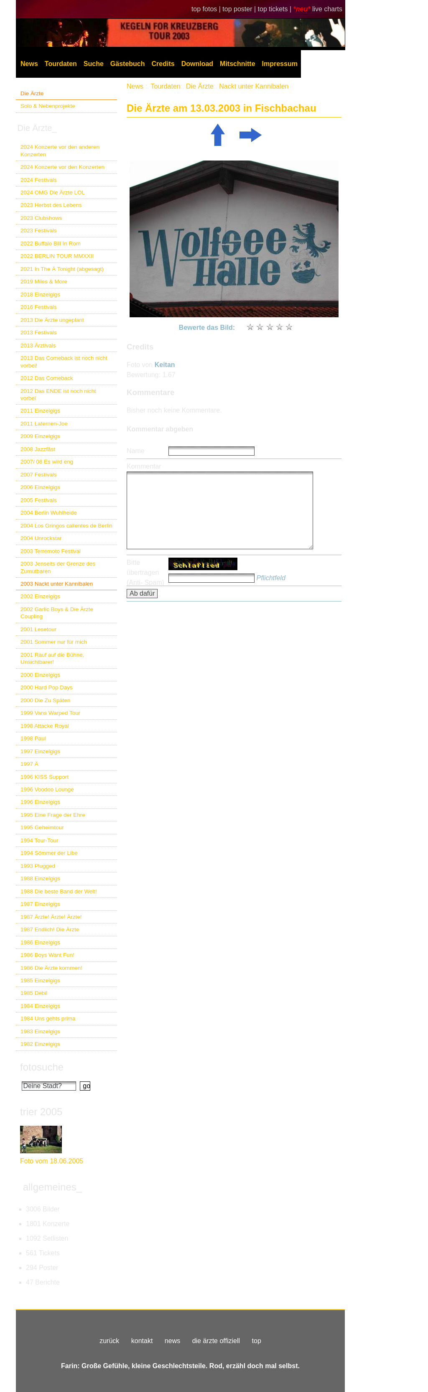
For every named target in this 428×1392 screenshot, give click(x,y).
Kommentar (144, 466)
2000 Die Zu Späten (45, 700)
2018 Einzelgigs (40, 294)
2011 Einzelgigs (40, 411)
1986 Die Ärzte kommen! (51, 968)
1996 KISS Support (44, 777)
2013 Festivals (38, 332)
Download (197, 63)
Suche (94, 63)
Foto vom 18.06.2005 (51, 1161)
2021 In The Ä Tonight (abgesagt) (62, 269)
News (29, 63)
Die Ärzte (31, 93)
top (256, 1340)
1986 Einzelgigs (40, 942)
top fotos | (206, 9)
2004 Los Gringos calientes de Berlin (66, 526)
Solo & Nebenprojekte (47, 106)
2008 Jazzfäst (37, 449)
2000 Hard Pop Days (46, 687)
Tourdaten (61, 63)
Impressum (280, 63)
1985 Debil (33, 993)
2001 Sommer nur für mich (53, 642)
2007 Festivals (38, 475)
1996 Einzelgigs (40, 802)
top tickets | (275, 9)
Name (136, 450)
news (172, 1340)
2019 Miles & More (43, 281)
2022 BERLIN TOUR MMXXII (57, 256)
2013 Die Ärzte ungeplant (52, 320)
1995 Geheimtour (42, 827)
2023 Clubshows (41, 218)
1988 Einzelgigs (40, 878)
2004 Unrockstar (41, 538)
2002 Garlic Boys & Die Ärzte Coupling (56, 613)
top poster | (239, 9)
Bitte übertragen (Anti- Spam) (145, 572)
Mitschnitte (237, 63)
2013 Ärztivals (38, 345)
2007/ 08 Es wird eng (46, 462)
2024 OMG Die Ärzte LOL (52, 192)
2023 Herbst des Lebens (51, 205)
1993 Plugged (37, 866)
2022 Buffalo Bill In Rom (50, 243)
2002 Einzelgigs (40, 596)
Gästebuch (127, 63)
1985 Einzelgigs (40, 980)
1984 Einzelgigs (40, 1006)
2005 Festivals (38, 500)
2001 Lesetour (38, 629)
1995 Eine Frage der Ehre (52, 815)
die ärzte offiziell (216, 1340)
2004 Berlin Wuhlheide (48, 513)
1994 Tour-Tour (39, 840)
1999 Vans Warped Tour (50, 713)
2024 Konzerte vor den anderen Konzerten (59, 150)
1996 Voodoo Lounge (47, 789)
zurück (109, 1340)
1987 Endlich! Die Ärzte (49, 929)
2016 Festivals (38, 307)
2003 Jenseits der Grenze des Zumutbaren (57, 567)
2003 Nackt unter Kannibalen (56, 584)
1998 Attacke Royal (44, 726)
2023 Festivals (38, 230)
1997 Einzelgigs (40, 751)
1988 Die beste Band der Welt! (58, 891)
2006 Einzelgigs (40, 487)
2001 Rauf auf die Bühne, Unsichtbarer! (52, 658)
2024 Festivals (38, 180)
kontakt (142, 1340)
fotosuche (42, 1067)
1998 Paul (33, 738)
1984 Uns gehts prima (47, 1018)
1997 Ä (29, 764)
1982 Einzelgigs (40, 1044)
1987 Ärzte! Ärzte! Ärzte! (51, 917)
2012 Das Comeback (46, 378)
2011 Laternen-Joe (44, 424)
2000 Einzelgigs (40, 675)
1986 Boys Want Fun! (47, 955)
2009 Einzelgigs (40, 436)
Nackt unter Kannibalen (253, 86)
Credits (163, 63)
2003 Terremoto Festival (50, 551)
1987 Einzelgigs (40, 904)
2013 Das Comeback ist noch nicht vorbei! (63, 361)
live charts (327, 9)
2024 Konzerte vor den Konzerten (62, 167)
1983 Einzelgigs (40, 1031)
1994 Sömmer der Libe (49, 853)
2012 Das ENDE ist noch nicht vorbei (58, 394)
